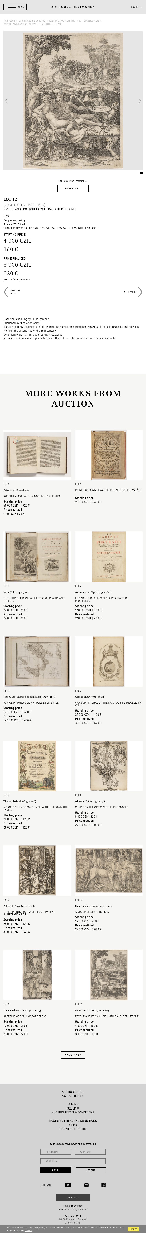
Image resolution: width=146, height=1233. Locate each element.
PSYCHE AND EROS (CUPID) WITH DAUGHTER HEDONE (32, 24)
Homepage (9, 20)
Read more (73, 1055)
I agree (133, 1229)
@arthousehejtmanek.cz (73, 1209)
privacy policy (32, 1227)
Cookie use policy (73, 1129)
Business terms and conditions (73, 1120)
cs (132, 7)
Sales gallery (73, 1096)
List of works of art (89, 20)
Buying (73, 1104)
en (136, 6)
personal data (77, 1227)
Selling (73, 1108)
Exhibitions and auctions (32, 20)
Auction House (73, 1092)
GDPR (73, 1125)
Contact (73, 1197)
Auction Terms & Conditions (73, 1112)
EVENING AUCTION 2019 (62, 20)
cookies (28, 1230)
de (141, 7)
